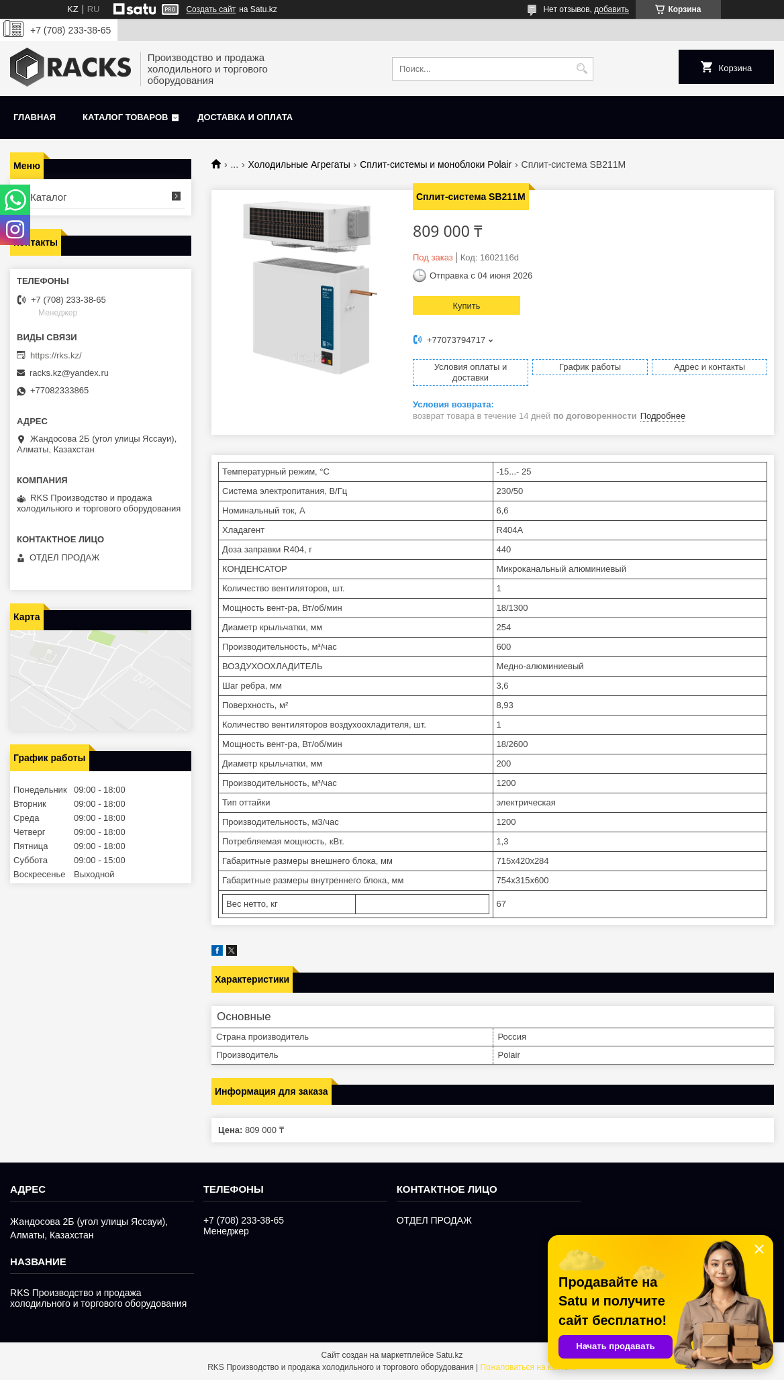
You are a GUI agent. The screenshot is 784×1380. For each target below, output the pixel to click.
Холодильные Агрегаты (299, 164)
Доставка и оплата (245, 117)
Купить (466, 306)
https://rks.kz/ (56, 355)
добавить (611, 9)
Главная (34, 117)
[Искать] (581, 69)
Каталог (48, 197)
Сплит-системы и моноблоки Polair (435, 164)
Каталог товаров (125, 117)
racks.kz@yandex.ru (69, 373)
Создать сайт (211, 9)
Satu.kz (449, 1355)
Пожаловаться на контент (528, 1367)
